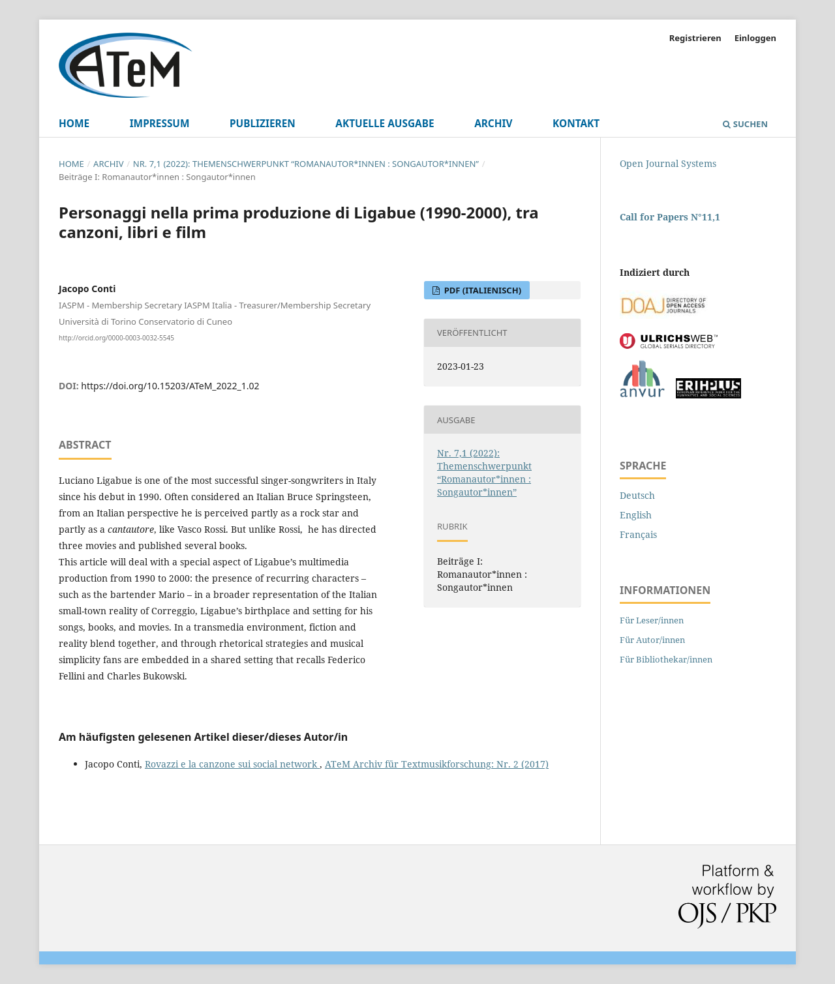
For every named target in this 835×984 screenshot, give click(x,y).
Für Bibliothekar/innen (666, 659)
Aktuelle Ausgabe (384, 123)
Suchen (745, 124)
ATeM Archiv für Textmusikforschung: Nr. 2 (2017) (437, 764)
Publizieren (263, 123)
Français (638, 534)
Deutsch (637, 495)
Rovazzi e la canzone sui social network (232, 764)
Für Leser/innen (652, 620)
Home (74, 123)
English (636, 515)
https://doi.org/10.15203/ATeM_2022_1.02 (170, 386)
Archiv (493, 123)
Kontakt (576, 123)
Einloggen (755, 38)
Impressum (160, 123)
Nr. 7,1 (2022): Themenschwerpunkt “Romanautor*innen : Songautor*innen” (306, 164)
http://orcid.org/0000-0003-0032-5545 (116, 337)
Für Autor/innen (652, 640)
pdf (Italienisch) (481, 290)
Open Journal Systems (668, 163)
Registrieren (695, 38)
